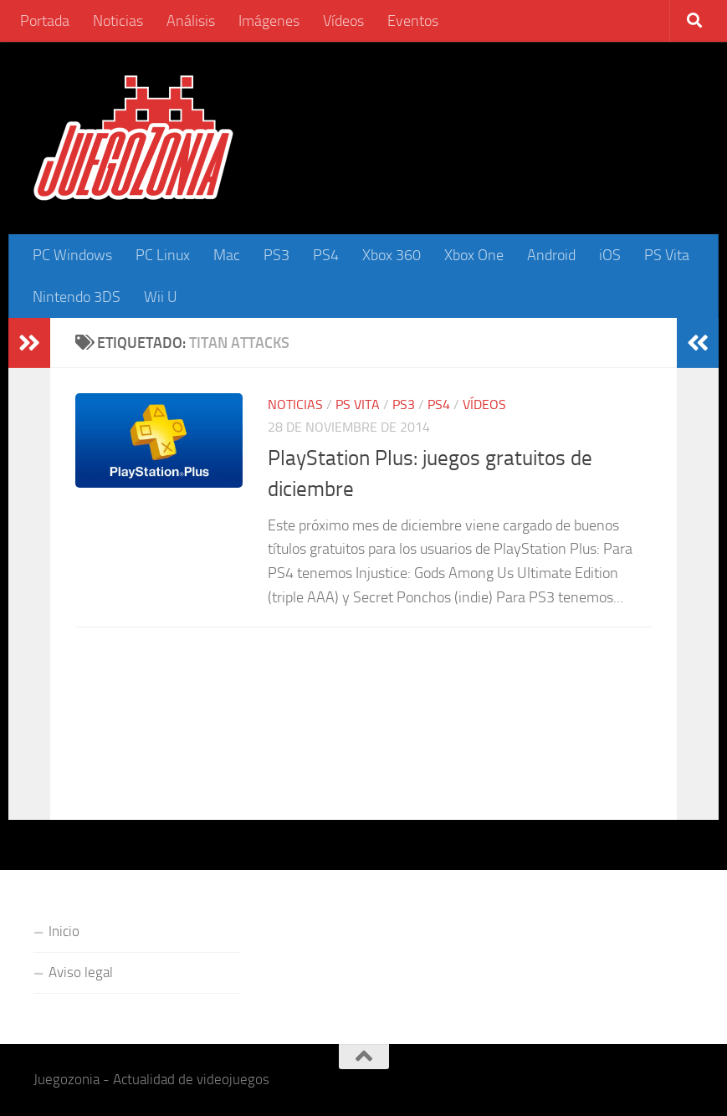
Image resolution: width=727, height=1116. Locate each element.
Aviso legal (81, 972)
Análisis (190, 21)
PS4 (326, 255)
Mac (226, 255)
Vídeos (343, 21)
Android (551, 255)
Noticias (118, 21)
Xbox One (474, 255)
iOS (610, 255)
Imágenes (269, 21)
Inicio (64, 931)
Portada (44, 21)
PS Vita (666, 255)
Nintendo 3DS (76, 297)
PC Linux (163, 255)
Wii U (160, 297)
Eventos (412, 21)
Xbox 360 (391, 255)
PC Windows (72, 255)
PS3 (276, 255)
